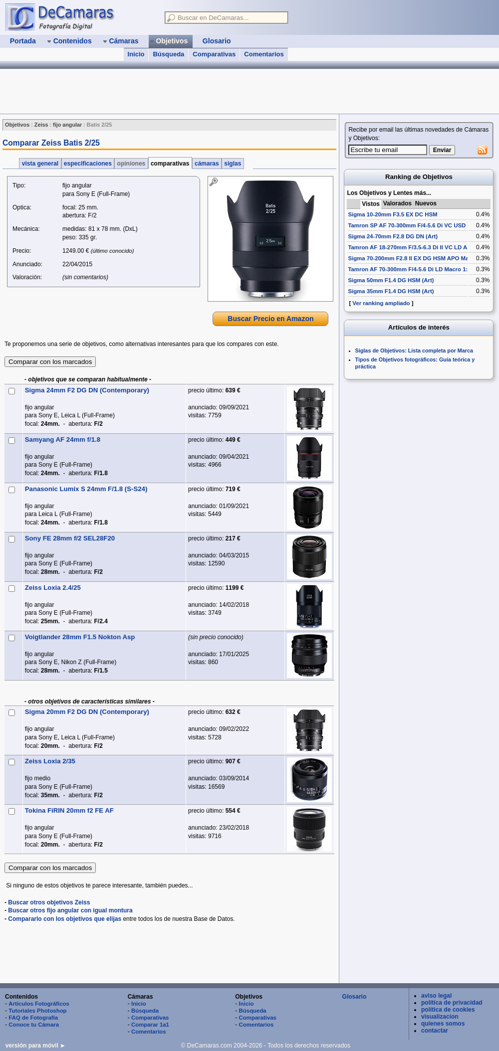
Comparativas (214, 54)
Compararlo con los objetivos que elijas (64, 918)
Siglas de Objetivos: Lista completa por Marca (414, 350)
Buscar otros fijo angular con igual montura (70, 910)
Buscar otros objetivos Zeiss (49, 902)
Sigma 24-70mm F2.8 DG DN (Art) (393, 236)
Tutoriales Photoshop (37, 1011)
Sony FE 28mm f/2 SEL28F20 (70, 538)
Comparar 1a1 (150, 1025)
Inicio (136, 54)
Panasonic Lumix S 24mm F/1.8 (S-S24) (86, 489)
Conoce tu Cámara (33, 1025)
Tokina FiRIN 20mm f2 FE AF (69, 810)
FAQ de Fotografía (33, 1018)
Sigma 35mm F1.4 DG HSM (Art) (391, 291)
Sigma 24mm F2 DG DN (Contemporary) (87, 390)
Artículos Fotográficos (38, 1004)
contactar (434, 1030)
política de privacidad (452, 1002)
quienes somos (443, 1023)
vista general (40, 163)
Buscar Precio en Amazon (270, 319)
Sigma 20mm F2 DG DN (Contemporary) (87, 711)
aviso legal (436, 995)
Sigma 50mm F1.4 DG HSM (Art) (391, 280)
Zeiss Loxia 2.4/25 (53, 587)
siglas (233, 163)
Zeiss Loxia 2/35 (50, 761)
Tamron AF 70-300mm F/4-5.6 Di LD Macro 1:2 (409, 269)
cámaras (207, 163)
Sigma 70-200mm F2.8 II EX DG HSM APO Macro (413, 258)
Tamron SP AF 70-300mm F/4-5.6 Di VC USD (407, 225)
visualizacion (440, 1016)
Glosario (354, 996)
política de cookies (448, 1009)
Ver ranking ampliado (381, 303)
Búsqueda (168, 54)
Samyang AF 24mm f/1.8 (62, 439)
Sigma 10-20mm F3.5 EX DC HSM (392, 214)
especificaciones (88, 163)
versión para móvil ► (35, 1045)
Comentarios (263, 54)
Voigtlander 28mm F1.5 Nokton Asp (80, 637)
